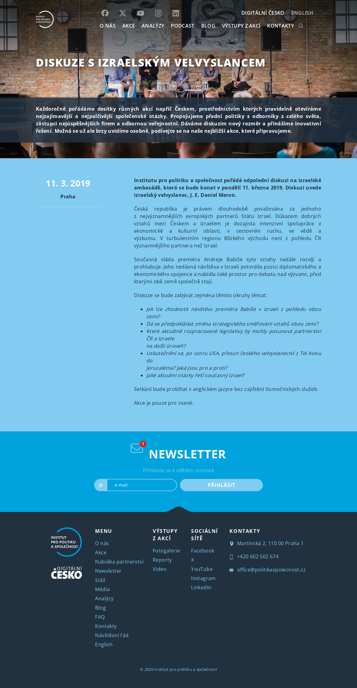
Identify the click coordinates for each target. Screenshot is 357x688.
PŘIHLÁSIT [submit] (221, 485)
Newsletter (108, 571)
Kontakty (106, 626)
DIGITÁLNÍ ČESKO (263, 13)
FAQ (100, 616)
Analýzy (153, 25)
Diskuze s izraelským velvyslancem (151, 62)
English (302, 13)
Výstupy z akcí (241, 25)
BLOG (208, 25)
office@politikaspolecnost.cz (267, 569)
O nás (102, 543)
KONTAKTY (280, 25)
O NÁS (108, 25)
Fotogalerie (166, 550)
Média (102, 589)
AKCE (128, 25)
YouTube (202, 569)
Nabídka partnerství (119, 561)
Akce (100, 552)
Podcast (182, 25)
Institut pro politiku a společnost (185, 669)
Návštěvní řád (112, 635)
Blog (100, 607)
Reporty (162, 559)
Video (160, 569)
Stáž (100, 580)
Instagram (203, 578)
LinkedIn (201, 587)
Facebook (202, 550)
